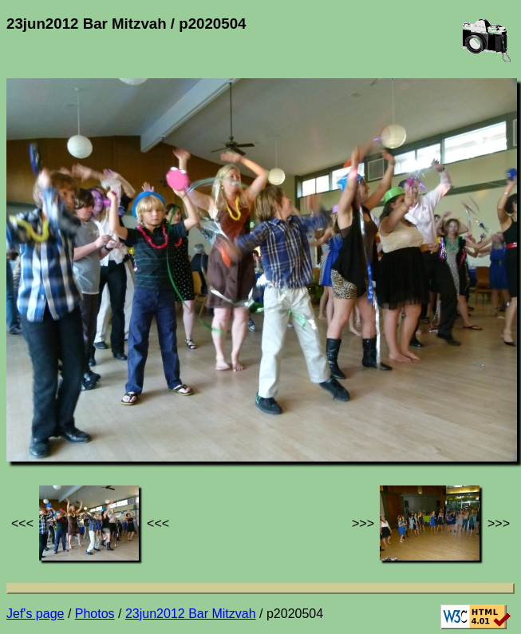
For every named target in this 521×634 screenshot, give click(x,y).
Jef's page (35, 613)
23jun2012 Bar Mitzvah (190, 613)
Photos (95, 613)
